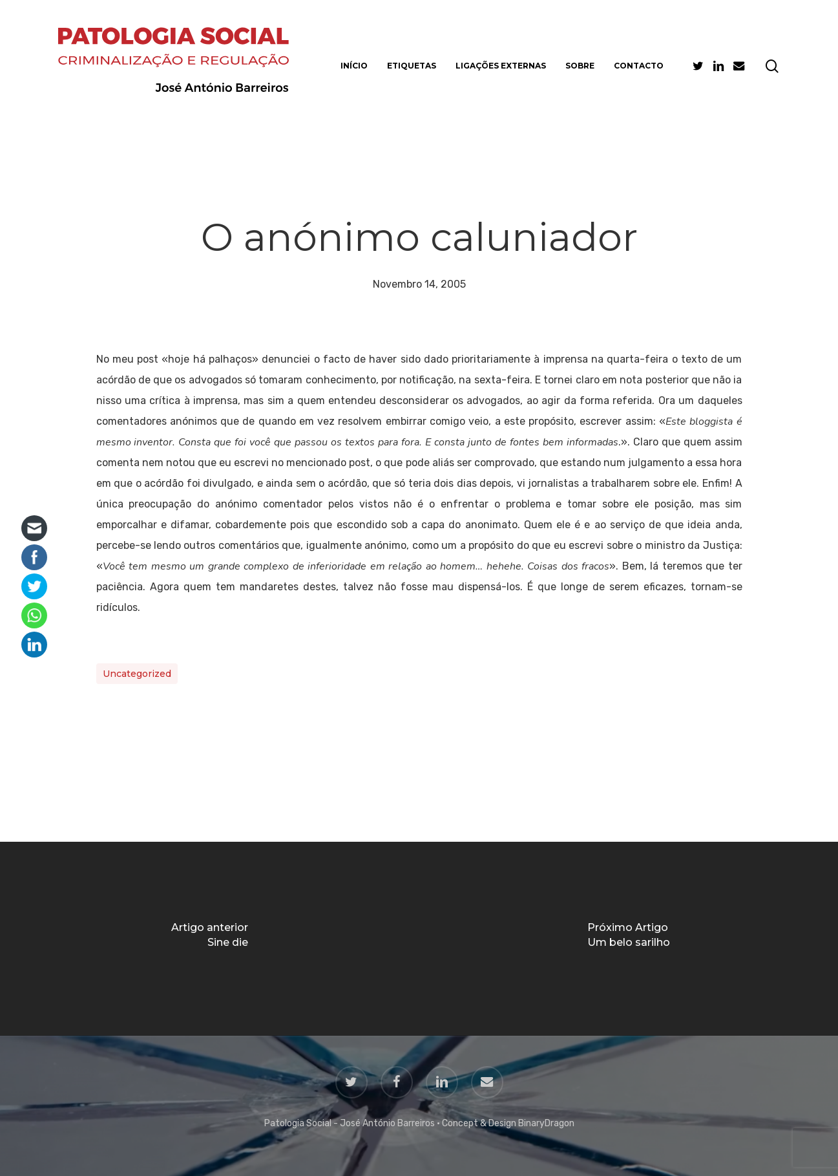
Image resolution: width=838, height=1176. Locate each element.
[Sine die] (209, 939)
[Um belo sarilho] (629, 939)
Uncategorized (137, 673)
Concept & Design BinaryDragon (508, 1123)
